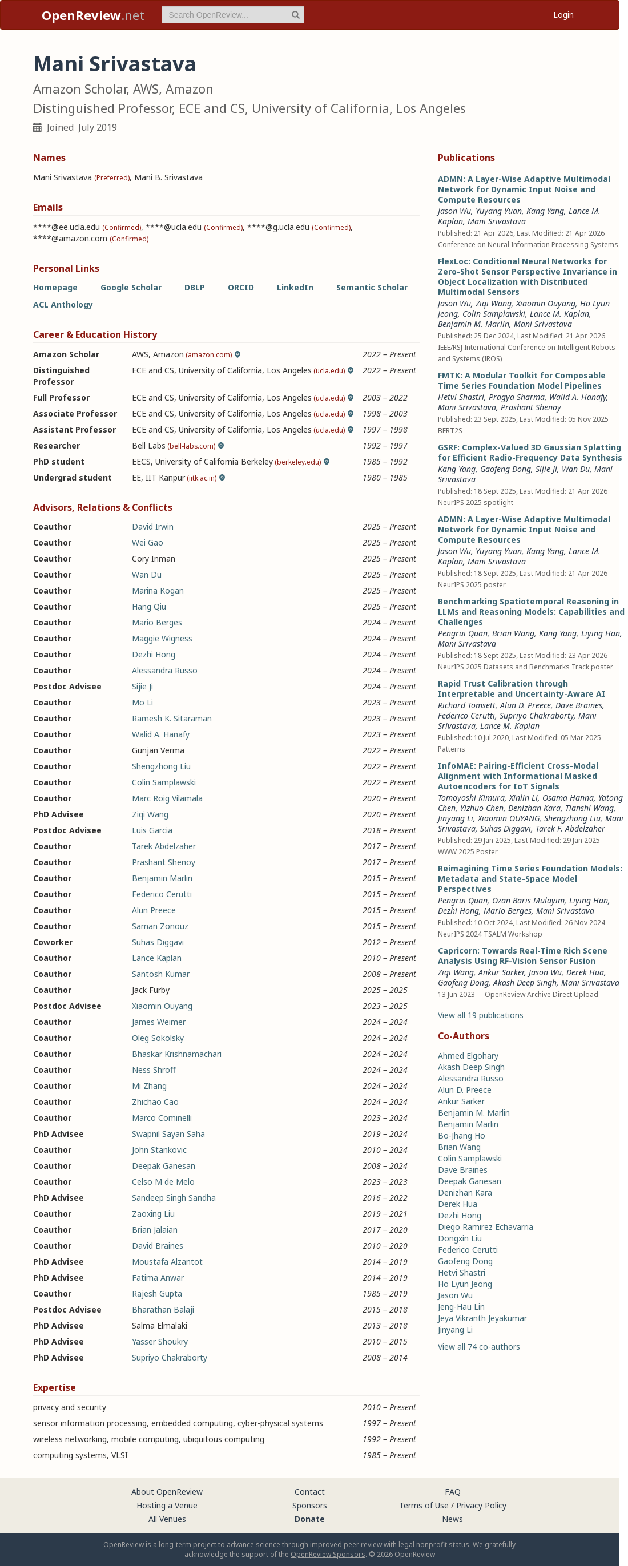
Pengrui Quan (463, 633)
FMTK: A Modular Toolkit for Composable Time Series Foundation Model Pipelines (522, 380)
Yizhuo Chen (482, 807)
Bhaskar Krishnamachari (177, 1053)
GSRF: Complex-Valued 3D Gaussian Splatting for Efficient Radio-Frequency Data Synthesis (530, 452)
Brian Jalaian (155, 1229)
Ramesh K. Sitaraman (172, 718)
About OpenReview (167, 1491)
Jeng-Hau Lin (461, 1306)
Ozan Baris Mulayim (528, 900)
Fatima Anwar (158, 1277)
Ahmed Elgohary (468, 1055)
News (452, 1518)
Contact (310, 1491)
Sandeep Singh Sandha (174, 1197)
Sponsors (309, 1505)
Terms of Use (424, 1505)
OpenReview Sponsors (328, 1554)
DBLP (194, 287)
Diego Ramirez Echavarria (485, 1226)
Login (563, 14)
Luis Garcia (152, 830)
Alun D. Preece (525, 705)
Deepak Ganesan (163, 1165)
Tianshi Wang (589, 807)
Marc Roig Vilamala (167, 798)
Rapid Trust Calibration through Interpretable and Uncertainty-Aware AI (522, 688)
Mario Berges (157, 622)
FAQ (453, 1491)
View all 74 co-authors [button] (479, 1346)
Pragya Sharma (517, 397)
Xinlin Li (523, 797)
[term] (233, 14)
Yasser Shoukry (160, 1341)
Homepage (55, 287)
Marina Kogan (158, 590)
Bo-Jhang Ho (461, 1135)
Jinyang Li (455, 818)
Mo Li (142, 702)
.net (93, 14)
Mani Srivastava (497, 221)
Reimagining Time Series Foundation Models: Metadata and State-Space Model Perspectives (530, 878)
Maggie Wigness (162, 638)
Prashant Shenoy (163, 862)
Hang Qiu (149, 606)
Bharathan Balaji (163, 1309)
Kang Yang (545, 210)
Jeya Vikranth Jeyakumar (482, 1318)
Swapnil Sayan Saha (168, 1133)
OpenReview (123, 1544)
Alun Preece (154, 910)
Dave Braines (578, 705)
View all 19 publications (481, 1015)
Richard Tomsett (467, 705)
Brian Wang (513, 633)
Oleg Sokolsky (158, 1037)
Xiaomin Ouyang (162, 1005)
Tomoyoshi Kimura (471, 797)
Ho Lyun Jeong (465, 1283)
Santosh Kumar (161, 973)
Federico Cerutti (162, 894)
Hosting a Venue (167, 1505)
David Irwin (153, 526)
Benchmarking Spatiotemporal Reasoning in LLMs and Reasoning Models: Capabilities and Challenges (531, 611)
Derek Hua (585, 972)
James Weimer (159, 1021)
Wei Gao (147, 542)
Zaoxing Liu (153, 1213)
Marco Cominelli (162, 1117)
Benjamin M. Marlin (473, 323)
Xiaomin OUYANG (509, 818)
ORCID (241, 287)
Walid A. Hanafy (161, 734)
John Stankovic (159, 1149)
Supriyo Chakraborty (169, 1357)
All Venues (167, 1518)
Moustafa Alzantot (167, 1261)
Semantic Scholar (372, 287)
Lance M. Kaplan (559, 313)
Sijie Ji (142, 686)
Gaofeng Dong (505, 468)
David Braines (157, 1245)
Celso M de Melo (163, 1181)
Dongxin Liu (460, 1238)
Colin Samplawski (164, 782)
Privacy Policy (481, 1505)
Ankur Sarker (501, 972)
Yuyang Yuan (499, 210)
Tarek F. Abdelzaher (570, 828)
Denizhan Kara (534, 807)
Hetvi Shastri (461, 397)
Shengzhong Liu (161, 766)
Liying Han (600, 633)
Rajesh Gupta (157, 1293)
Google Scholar (131, 287)
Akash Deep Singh (525, 982)
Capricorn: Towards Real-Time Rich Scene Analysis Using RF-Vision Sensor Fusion (522, 955)
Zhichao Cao (155, 1101)
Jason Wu (454, 210)
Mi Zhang (149, 1085)
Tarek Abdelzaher (164, 846)
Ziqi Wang (150, 814)
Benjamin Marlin (162, 878)
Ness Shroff (154, 1069)
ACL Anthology (63, 304)
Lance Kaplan (157, 957)
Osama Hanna (568, 797)
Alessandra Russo (165, 670)
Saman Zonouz (160, 926)
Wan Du (147, 574)
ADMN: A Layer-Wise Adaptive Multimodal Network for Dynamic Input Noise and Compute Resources (524, 189)
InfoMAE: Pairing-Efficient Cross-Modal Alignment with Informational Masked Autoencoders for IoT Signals (518, 776)
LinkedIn (295, 287)
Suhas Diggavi (158, 942)
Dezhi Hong (153, 654)
